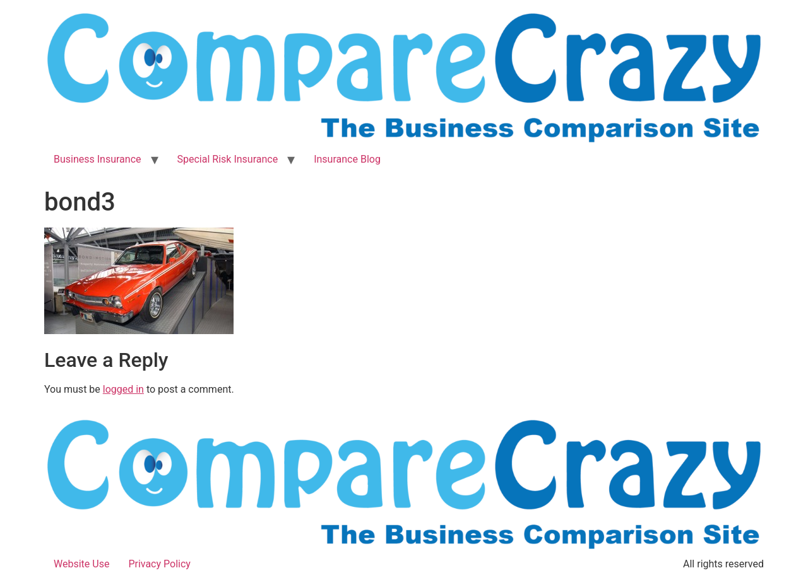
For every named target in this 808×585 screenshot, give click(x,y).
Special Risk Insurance (227, 159)
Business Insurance (97, 159)
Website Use (81, 564)
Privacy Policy (159, 564)
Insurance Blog (347, 159)
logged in (123, 389)
